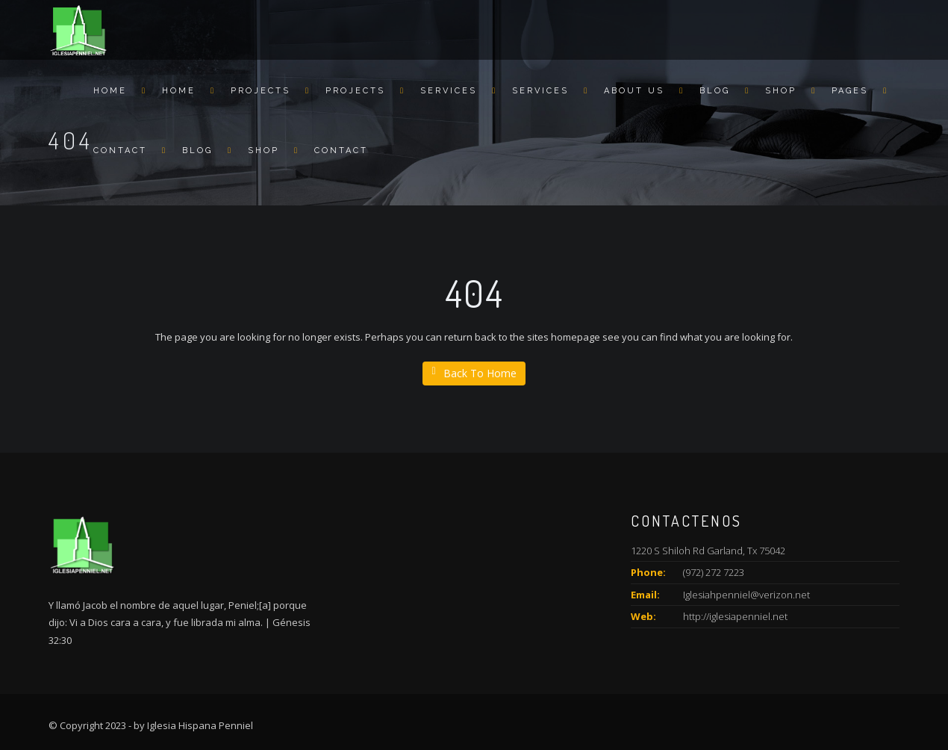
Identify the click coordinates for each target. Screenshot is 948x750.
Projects (260, 91)
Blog (714, 91)
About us (634, 91)
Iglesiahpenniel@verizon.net (746, 594)
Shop (780, 91)
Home (110, 91)
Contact (120, 150)
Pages (850, 91)
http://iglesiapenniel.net (735, 616)
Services (448, 91)
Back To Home (473, 373)
